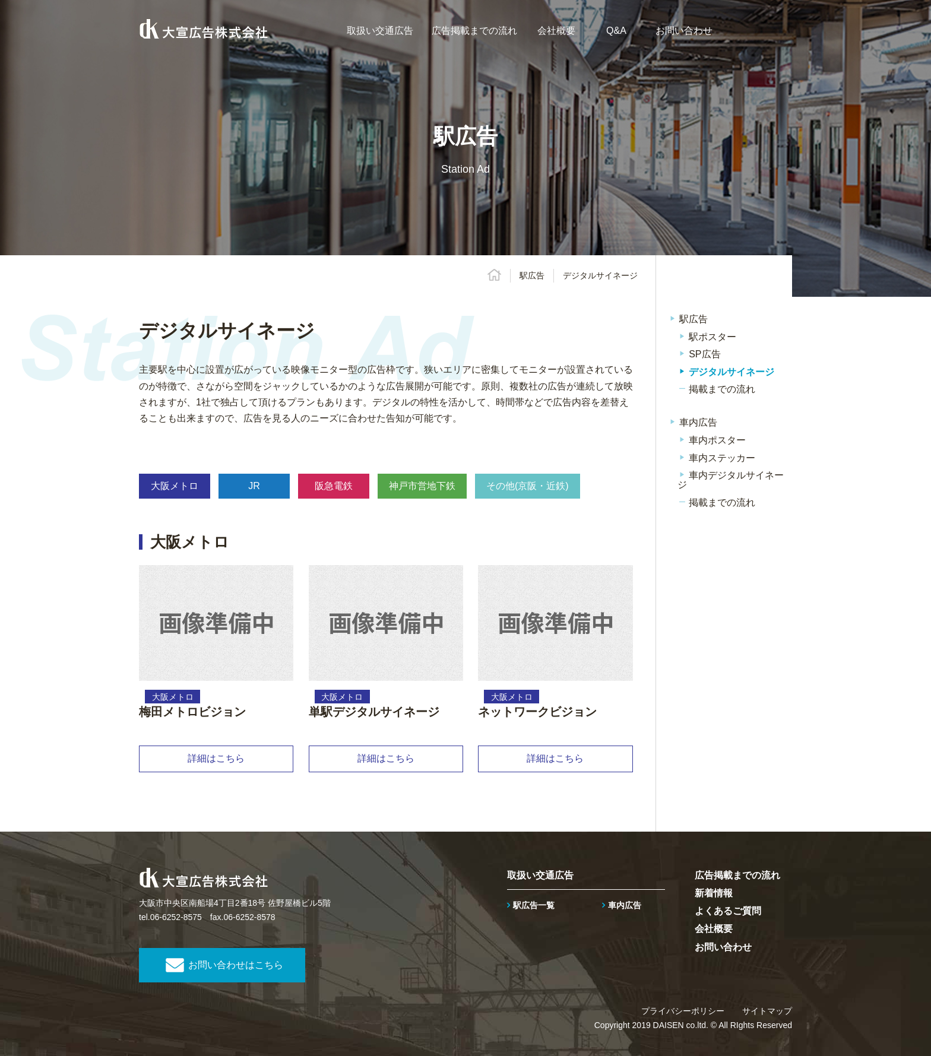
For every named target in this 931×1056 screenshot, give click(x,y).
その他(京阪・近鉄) (527, 486)
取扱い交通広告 (380, 31)
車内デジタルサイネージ (730, 480)
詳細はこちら (216, 758)
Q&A (616, 31)
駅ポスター (712, 337)
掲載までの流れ (722, 389)
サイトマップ (767, 1011)
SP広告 (704, 354)
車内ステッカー (722, 458)
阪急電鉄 (334, 486)
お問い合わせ (684, 31)
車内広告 (698, 422)
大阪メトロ (174, 486)
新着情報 (714, 893)
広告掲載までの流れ (474, 31)
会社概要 (556, 31)
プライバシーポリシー (682, 1011)
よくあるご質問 (728, 911)
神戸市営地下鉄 (422, 486)
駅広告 (532, 275)
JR (254, 486)
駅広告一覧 (534, 905)
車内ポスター (717, 440)
